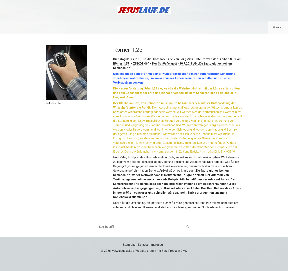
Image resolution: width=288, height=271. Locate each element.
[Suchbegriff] (144, 227)
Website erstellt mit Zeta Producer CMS (161, 250)
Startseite (129, 244)
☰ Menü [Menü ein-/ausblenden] (278, 27)
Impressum (157, 244)
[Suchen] (188, 227)
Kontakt (143, 244)
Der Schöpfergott (164, 63)
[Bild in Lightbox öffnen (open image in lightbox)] (66, 72)
